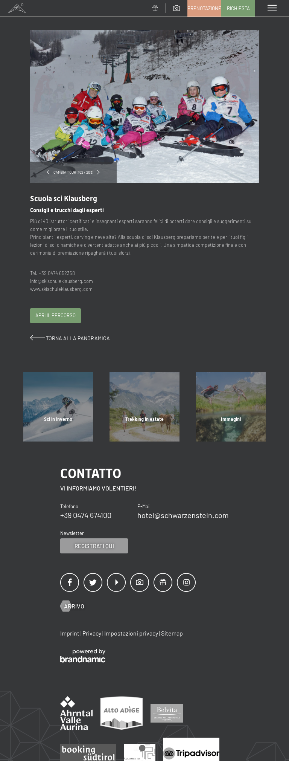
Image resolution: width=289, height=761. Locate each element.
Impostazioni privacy (131, 633)
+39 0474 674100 (85, 515)
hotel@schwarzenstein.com (183, 515)
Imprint (70, 633)
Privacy (92, 633)
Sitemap (172, 633)
